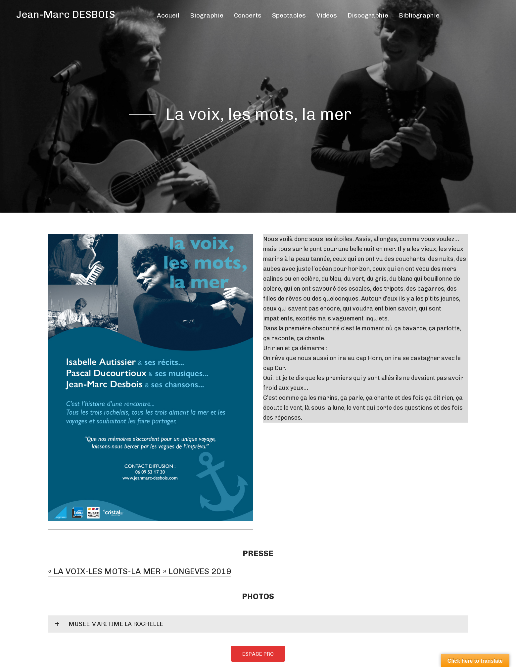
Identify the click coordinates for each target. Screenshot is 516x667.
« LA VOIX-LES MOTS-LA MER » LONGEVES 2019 (137, 570)
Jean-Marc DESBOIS (65, 15)
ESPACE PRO (258, 652)
